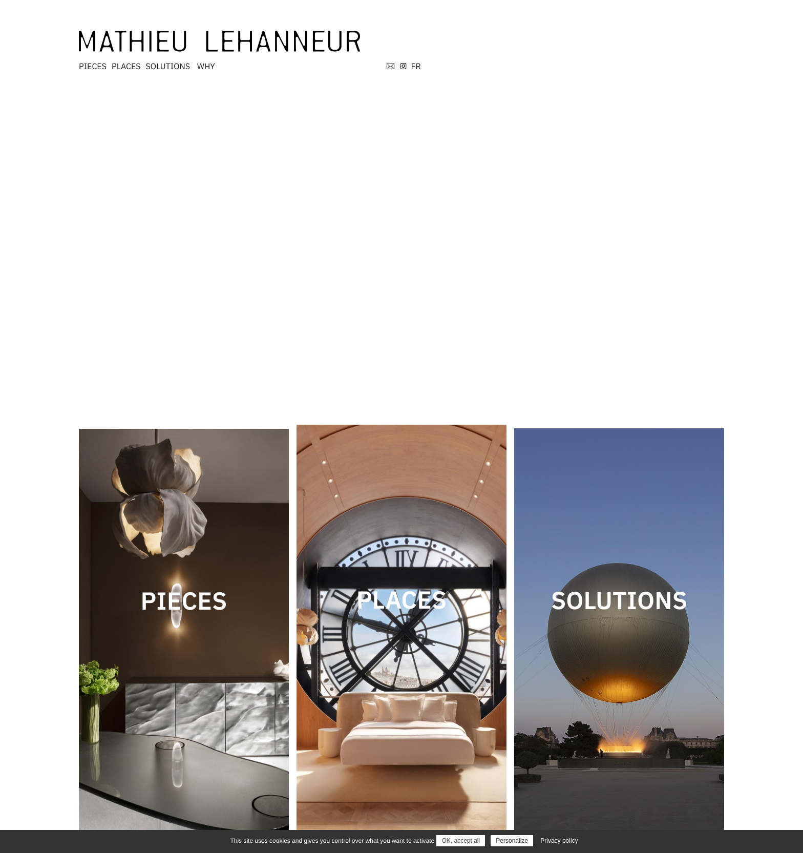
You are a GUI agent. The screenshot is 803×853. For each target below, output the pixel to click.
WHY (509, 35)
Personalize (512, 840)
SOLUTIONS (471, 35)
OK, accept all (460, 840)
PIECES (396, 35)
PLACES (429, 35)
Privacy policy (559, 840)
